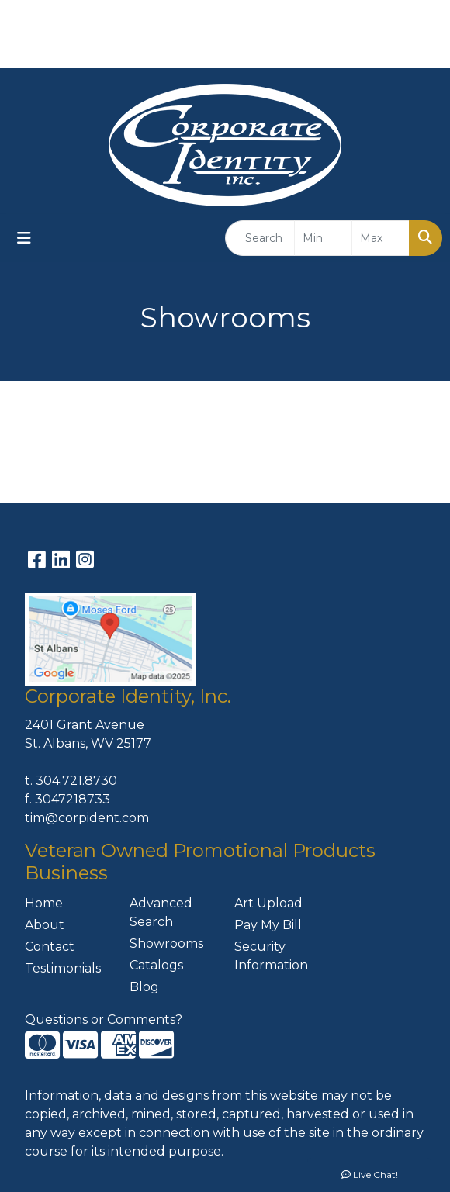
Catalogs (156, 965)
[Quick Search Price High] (380, 238)
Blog (144, 987)
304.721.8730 (76, 780)
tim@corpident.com (87, 817)
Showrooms (166, 943)
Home (44, 903)
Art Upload (268, 903)
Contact (49, 946)
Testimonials (63, 968)
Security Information (271, 956)
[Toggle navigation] (24, 238)
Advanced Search (161, 912)
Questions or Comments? (103, 1019)
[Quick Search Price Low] (323, 238)
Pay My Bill (268, 924)
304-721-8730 (318, 50)
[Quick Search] (260, 238)
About (44, 924)
